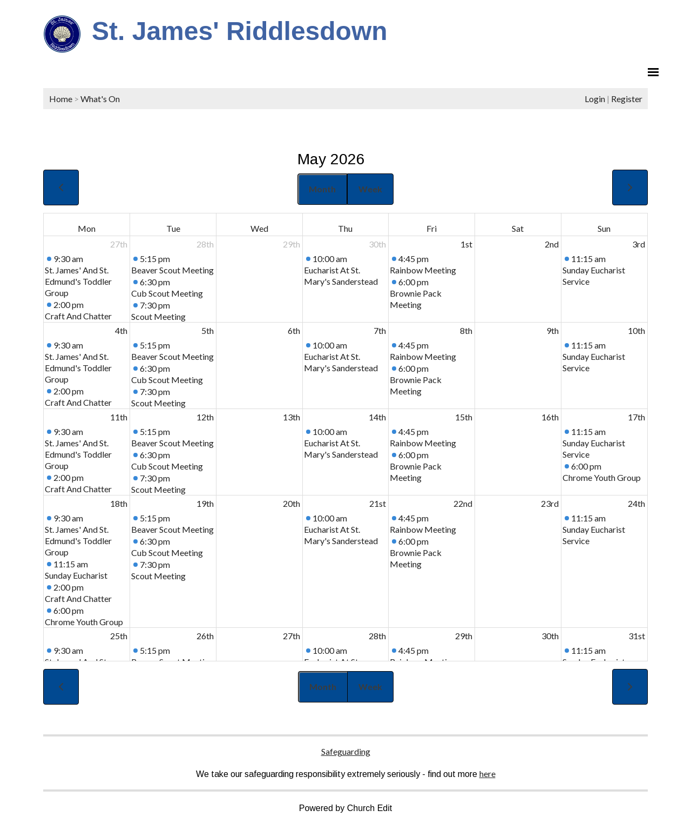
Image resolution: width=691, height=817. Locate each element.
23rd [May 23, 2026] (550, 503)
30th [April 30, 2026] (377, 244)
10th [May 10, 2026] (636, 330)
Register (626, 98)
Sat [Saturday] (518, 228)
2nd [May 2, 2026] (552, 244)
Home (60, 98)
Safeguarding (345, 751)
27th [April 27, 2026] (118, 244)
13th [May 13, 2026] (291, 417)
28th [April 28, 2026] (205, 244)
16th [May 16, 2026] (550, 417)
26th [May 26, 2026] (205, 636)
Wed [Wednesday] (259, 228)
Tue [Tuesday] (173, 228)
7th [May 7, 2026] (380, 330)
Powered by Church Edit (345, 808)
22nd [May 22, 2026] (462, 503)
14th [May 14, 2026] (377, 417)
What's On (100, 98)
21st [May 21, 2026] (377, 503)
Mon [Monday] (87, 228)
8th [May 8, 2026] (466, 330)
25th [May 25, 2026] (118, 636)
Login (595, 98)
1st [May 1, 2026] (466, 244)
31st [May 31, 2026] (636, 636)
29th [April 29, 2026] (291, 244)
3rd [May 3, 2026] (638, 244)
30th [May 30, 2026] (550, 636)
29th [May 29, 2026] (463, 636)
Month (322, 189)
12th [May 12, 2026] (205, 417)
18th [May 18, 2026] (118, 503)
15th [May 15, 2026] (463, 417)
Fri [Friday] (431, 228)
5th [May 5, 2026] (207, 330)
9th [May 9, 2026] (552, 330)
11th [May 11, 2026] (118, 417)
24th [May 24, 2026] (636, 503)
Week (370, 189)
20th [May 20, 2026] (291, 503)
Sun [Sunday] (604, 228)
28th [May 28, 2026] (377, 636)
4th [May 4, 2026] (121, 330)
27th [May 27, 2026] (291, 636)
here (487, 773)
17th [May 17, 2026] (636, 417)
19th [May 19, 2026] (205, 503)
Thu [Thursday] (345, 228)
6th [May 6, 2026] (294, 330)
